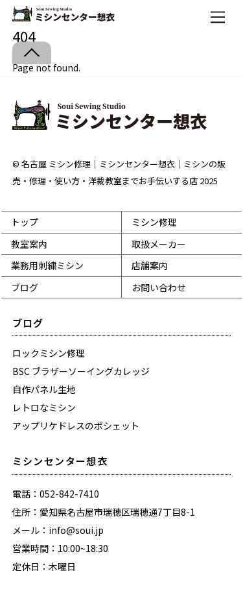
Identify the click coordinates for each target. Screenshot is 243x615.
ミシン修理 (154, 221)
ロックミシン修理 (48, 352)
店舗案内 (150, 265)
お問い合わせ (159, 287)
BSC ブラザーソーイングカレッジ (81, 371)
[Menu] (218, 17)
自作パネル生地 (44, 389)
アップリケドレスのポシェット (75, 425)
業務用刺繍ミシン (47, 265)
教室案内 (29, 243)
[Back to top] (31, 53)
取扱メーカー (159, 243)
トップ (24, 221)
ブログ (24, 287)
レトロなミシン (44, 407)
